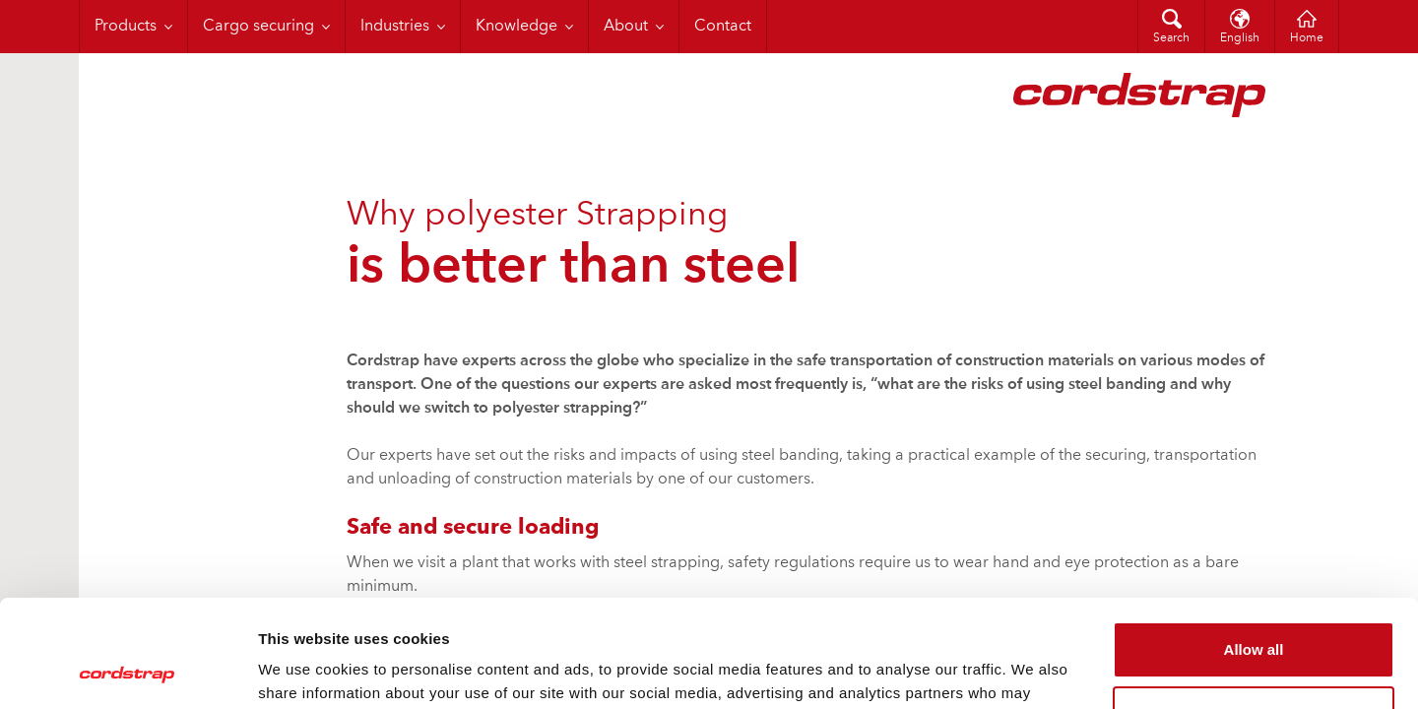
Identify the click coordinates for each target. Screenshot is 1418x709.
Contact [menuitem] (722, 26)
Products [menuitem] (126, 26)
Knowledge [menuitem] (516, 26)
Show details (304, 670)
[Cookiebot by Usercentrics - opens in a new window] (127, 670)
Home (1306, 38)
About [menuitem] (626, 26)
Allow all (1254, 549)
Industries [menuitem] (394, 26)
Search (1171, 38)
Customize (1254, 613)
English (1239, 38)
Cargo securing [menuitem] (258, 26)
